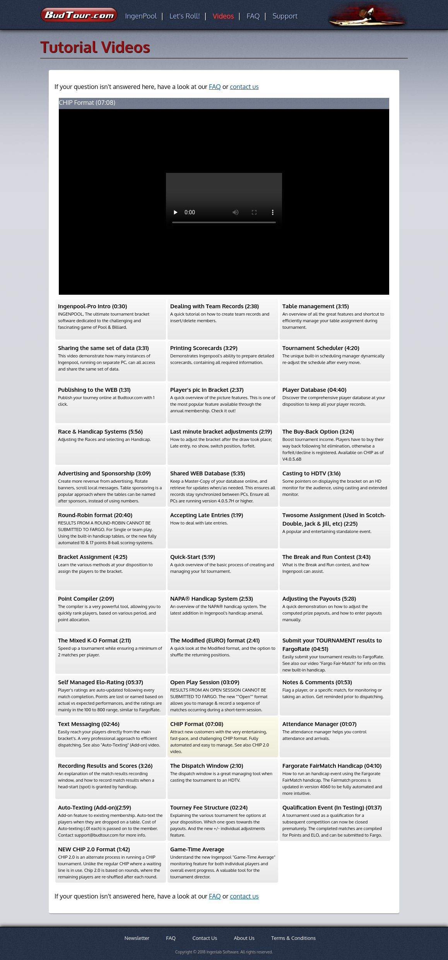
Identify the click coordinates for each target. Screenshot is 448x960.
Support (285, 16)
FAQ (253, 16)
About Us (244, 938)
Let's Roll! (184, 16)
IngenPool (141, 16)
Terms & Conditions (293, 938)
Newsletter (137, 938)
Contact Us (204, 938)
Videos (223, 16)
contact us (244, 86)
